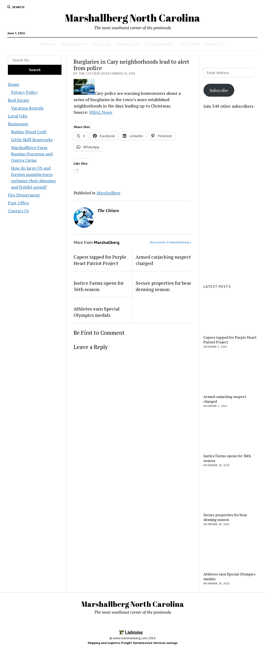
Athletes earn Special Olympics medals (97, 312)
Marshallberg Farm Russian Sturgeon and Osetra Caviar (32, 154)
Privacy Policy (24, 92)
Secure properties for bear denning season (163, 286)
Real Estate (72, 44)
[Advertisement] (230, 197)
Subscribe (219, 90)
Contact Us (215, 44)
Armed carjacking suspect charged (163, 260)
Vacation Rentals (27, 108)
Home (46, 44)
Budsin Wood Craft (29, 132)
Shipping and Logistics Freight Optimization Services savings (132, 643)
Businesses (125, 44)
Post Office (190, 44)
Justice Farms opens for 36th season (99, 286)
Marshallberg (108, 193)
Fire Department (159, 44)
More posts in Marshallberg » (170, 242)
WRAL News (100, 112)
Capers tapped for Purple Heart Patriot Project (100, 260)
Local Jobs (101, 44)
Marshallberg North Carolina (132, 17)
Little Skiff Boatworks (32, 139)
